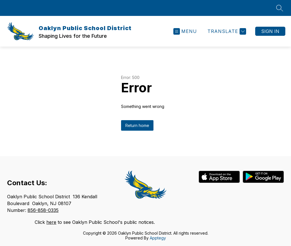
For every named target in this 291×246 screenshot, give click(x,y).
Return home (137, 125)
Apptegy (158, 237)
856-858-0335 (43, 210)
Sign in (270, 31)
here (51, 222)
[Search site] (279, 8)
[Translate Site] (226, 31)
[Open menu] (185, 31)
